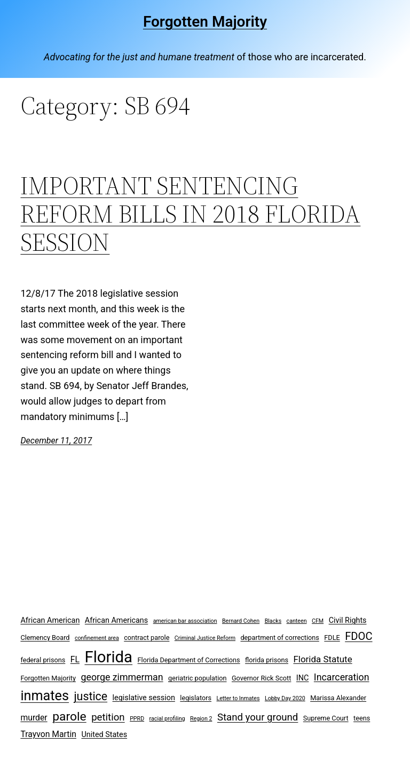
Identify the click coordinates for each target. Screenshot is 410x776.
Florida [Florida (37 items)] (108, 657)
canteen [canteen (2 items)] (297, 620)
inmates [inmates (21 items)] (44, 695)
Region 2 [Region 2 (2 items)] (201, 718)
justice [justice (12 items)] (91, 696)
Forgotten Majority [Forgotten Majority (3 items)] (48, 678)
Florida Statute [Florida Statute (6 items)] (322, 659)
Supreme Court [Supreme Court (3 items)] (326, 718)
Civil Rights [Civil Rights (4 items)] (348, 620)
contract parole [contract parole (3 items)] (146, 638)
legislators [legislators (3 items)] (195, 698)
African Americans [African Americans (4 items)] (116, 620)
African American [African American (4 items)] (50, 620)
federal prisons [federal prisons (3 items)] (42, 660)
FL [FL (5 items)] (75, 659)
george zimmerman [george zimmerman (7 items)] (122, 677)
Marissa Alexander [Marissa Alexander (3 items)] (338, 698)
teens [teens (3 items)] (361, 718)
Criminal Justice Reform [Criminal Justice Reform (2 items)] (205, 638)
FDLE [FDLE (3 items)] (332, 638)
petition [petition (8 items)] (108, 717)
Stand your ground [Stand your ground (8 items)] (257, 717)
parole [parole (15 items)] (69, 716)
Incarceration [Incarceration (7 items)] (341, 677)
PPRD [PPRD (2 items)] (137, 718)
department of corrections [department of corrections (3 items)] (279, 638)
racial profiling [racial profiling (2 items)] (167, 718)
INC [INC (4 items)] (302, 678)
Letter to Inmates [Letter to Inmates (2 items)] (237, 698)
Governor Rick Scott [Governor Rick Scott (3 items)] (261, 678)
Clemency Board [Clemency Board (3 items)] (44, 638)
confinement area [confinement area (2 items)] (97, 638)
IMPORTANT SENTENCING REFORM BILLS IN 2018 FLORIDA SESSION (190, 213)
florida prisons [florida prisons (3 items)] (266, 660)
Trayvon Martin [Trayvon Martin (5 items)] (48, 734)
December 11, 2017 (56, 440)
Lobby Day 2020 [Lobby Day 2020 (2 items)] (285, 698)
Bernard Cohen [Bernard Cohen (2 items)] (240, 620)
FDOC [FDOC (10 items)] (358, 636)
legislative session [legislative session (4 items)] (144, 697)
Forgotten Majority (205, 21)
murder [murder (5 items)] (33, 717)
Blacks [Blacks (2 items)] (273, 620)
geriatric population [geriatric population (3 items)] (197, 678)
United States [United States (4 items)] (104, 734)
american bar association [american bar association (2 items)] (185, 620)
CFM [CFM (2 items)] (318, 620)
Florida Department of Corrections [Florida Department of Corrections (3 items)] (189, 660)
